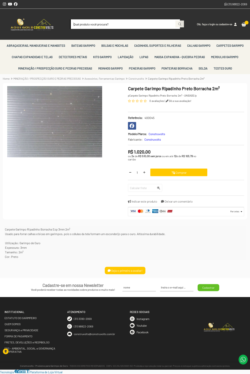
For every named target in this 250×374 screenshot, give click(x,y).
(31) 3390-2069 (79, 318)
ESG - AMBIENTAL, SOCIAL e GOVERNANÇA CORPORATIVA (30, 350)
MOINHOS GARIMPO (110, 68)
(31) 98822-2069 (235, 4)
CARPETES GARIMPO (230, 45)
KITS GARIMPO (102, 57)
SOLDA (203, 68)
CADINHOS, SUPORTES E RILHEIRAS (157, 45)
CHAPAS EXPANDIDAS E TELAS (32, 57)
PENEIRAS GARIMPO (142, 68)
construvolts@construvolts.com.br (91, 334)
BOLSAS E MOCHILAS (114, 45)
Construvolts (152, 139)
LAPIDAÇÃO (125, 57)
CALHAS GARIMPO (198, 45)
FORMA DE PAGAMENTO (18, 336)
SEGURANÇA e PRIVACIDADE (21, 330)
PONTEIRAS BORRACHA (176, 68)
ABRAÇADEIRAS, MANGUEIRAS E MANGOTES (36, 45)
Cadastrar (208, 287)
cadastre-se (225, 24)
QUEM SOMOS (13, 324)
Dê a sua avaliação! (178, 100)
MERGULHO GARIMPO (224, 57)
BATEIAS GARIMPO (83, 45)
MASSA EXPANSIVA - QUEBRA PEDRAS (179, 57)
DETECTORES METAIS (73, 57)
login (212, 24)
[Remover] (130, 172)
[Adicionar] (144, 172)
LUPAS (143, 57)
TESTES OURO (223, 68)
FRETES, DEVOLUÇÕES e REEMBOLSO (27, 342)
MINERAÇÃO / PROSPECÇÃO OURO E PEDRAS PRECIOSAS (55, 68)
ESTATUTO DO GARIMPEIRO (21, 318)
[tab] (186, 211)
